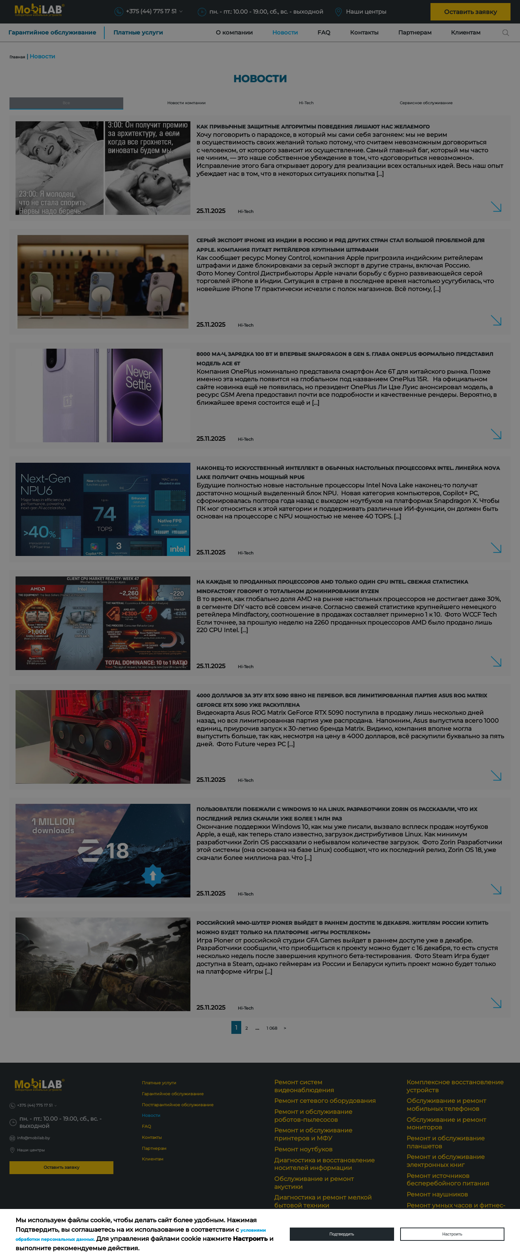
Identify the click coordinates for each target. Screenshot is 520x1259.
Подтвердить (342, 1234)
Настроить (452, 1234)
